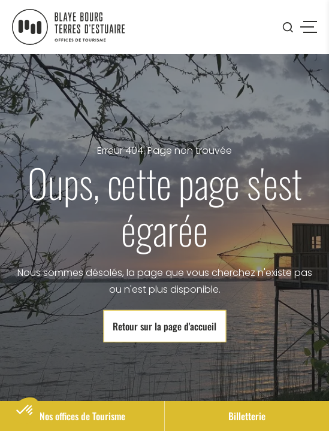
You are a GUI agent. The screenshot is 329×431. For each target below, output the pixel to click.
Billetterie (246, 416)
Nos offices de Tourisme (82, 416)
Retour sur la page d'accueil (164, 326)
